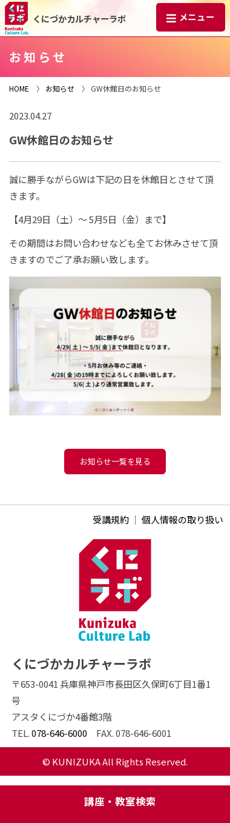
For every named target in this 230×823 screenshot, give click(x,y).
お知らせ (59, 88)
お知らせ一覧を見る (115, 461)
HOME (19, 88)
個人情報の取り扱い (182, 519)
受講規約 (111, 519)
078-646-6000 (59, 733)
